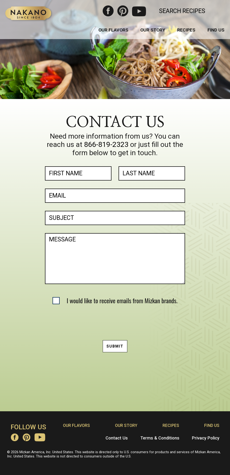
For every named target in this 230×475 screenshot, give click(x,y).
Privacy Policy (205, 437)
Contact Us (117, 437)
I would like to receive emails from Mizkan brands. (122, 300)
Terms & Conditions (159, 437)
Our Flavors (113, 30)
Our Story (152, 30)
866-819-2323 (106, 144)
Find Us (216, 30)
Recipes (186, 30)
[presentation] (115, 321)
